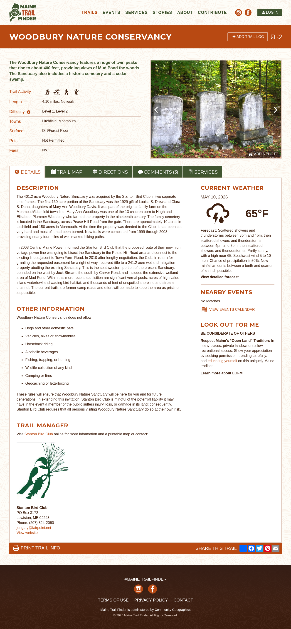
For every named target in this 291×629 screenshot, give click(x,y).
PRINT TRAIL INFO (36, 547)
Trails (89, 12)
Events (111, 12)
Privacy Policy (151, 600)
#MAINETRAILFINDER (145, 579)
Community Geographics (172, 609)
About (185, 12)
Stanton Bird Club (38, 434)
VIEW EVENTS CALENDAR (228, 309)
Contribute (212, 12)
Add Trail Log (248, 37)
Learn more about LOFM (222, 373)
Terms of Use (113, 600)
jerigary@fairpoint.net (34, 528)
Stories (162, 12)
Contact (183, 600)
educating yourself (223, 361)
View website (27, 533)
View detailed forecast (220, 277)
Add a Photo (264, 154)
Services (136, 12)
